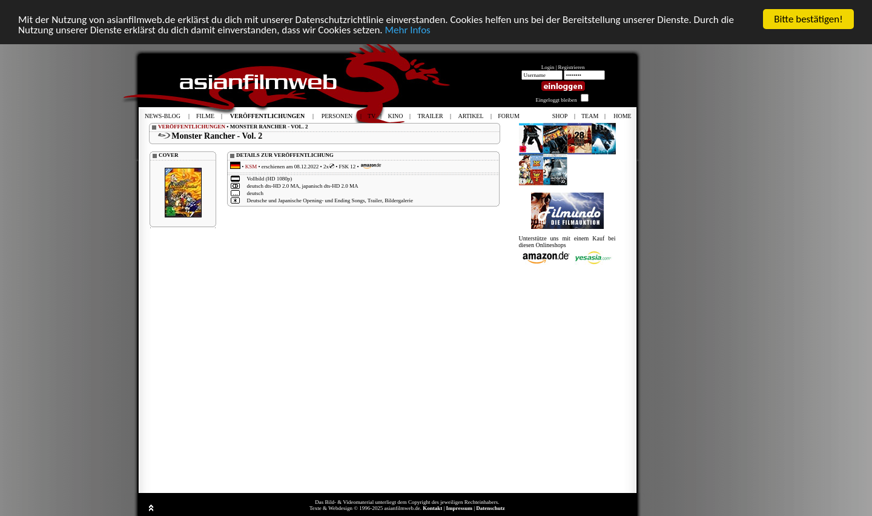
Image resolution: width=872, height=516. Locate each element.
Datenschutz (490, 508)
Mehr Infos (407, 29)
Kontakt (432, 508)
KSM (251, 167)
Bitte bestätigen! (808, 19)
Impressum (459, 508)
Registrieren (571, 67)
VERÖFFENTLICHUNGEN (191, 127)
